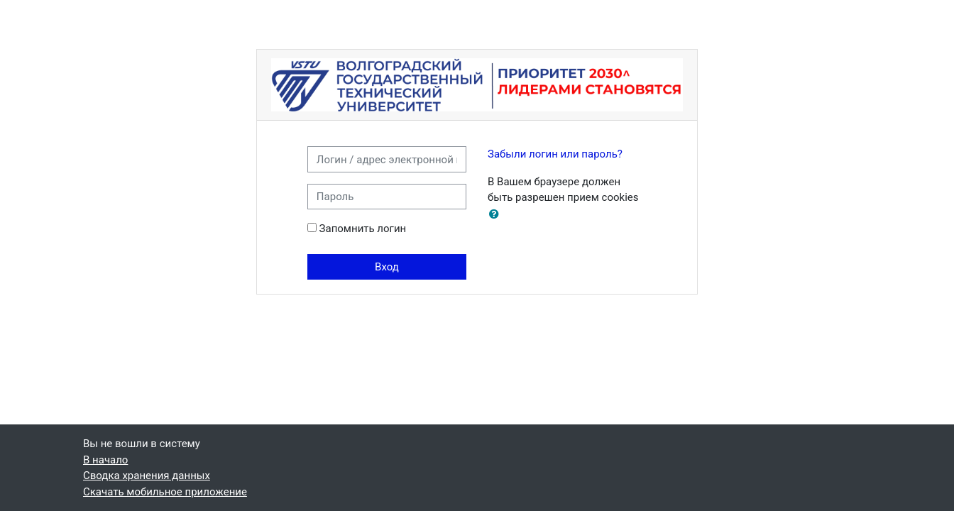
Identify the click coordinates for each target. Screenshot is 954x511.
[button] (497, 215)
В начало (105, 460)
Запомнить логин (363, 228)
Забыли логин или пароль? (555, 154)
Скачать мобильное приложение (165, 491)
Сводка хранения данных (146, 475)
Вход (387, 266)
